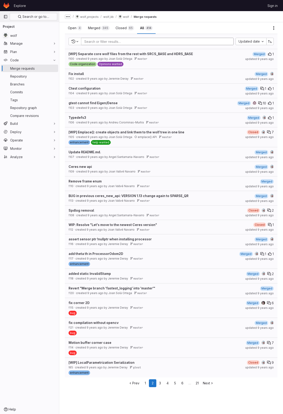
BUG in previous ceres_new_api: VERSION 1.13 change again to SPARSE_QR (129, 196)
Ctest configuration (85, 88)
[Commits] (29, 92)
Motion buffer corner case (90, 343)
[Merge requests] (29, 68)
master (140, 58)
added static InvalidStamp (90, 274)
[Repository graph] (29, 107)
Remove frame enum (85, 181)
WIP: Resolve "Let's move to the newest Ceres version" (113, 225)
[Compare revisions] (29, 115)
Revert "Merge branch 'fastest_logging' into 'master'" (112, 288)
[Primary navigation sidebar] (5, 16)
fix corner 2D (79, 303)
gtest (135, 367)
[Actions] (273, 28)
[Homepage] (6, 5)
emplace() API (145, 137)
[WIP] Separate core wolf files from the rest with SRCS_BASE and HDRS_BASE (131, 54)
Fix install (76, 74)
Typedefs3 (77, 117)
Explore (20, 6)
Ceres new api (80, 167)
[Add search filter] (158, 41)
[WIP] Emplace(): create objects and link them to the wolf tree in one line (126, 132)
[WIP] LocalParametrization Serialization (102, 362)
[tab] (75, 28)
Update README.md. (85, 152)
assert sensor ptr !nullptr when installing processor (110, 239)
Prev (134, 383)
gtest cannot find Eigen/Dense (93, 103)
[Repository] (29, 76)
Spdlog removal (81, 210)
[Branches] (29, 84)
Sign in (272, 6)
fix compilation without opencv (94, 323)
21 (197, 383)
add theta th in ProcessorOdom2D (96, 254)
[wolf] (29, 35)
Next (208, 383)
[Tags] (29, 100)
